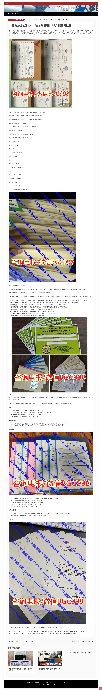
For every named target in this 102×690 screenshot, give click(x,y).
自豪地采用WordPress (40, 684)
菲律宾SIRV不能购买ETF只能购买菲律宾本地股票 (21, 669)
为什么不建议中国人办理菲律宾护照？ (81, 641)
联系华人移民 (15, 13)
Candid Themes (64, 684)
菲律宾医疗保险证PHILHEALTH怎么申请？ (22, 641)
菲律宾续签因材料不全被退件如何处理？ (80, 653)
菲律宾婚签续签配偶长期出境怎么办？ (50, 669)
